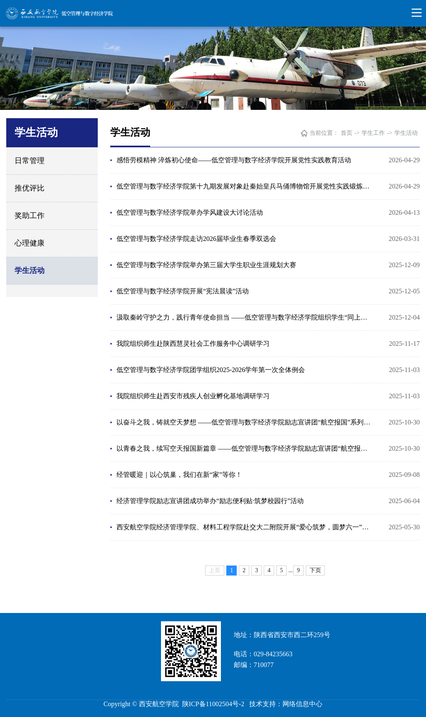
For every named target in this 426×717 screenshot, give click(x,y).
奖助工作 (30, 215)
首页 (346, 133)
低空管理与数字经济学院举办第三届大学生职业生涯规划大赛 (206, 264)
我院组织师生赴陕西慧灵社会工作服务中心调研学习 (193, 343)
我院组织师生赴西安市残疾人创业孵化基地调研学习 (193, 395)
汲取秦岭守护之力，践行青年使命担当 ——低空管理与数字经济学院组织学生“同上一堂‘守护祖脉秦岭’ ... (245, 317)
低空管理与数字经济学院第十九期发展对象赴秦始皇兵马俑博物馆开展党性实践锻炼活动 (245, 186)
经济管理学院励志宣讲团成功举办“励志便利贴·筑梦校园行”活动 (210, 500)
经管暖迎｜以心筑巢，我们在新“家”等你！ (179, 474)
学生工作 (373, 133)
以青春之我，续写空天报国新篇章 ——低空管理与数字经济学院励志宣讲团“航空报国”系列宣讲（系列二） (245, 448)
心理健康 (30, 243)
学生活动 (30, 270)
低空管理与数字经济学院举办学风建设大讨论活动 (189, 212)
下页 (315, 570)
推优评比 (30, 188)
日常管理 (30, 160)
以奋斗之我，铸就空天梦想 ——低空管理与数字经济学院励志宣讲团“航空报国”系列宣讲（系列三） (245, 422)
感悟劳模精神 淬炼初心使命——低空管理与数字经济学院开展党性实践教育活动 (233, 160)
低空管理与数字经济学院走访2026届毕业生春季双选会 (196, 238)
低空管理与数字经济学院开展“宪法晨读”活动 (182, 291)
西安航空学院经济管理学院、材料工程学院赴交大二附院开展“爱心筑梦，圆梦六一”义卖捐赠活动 (245, 527)
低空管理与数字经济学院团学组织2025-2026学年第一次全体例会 (210, 369)
